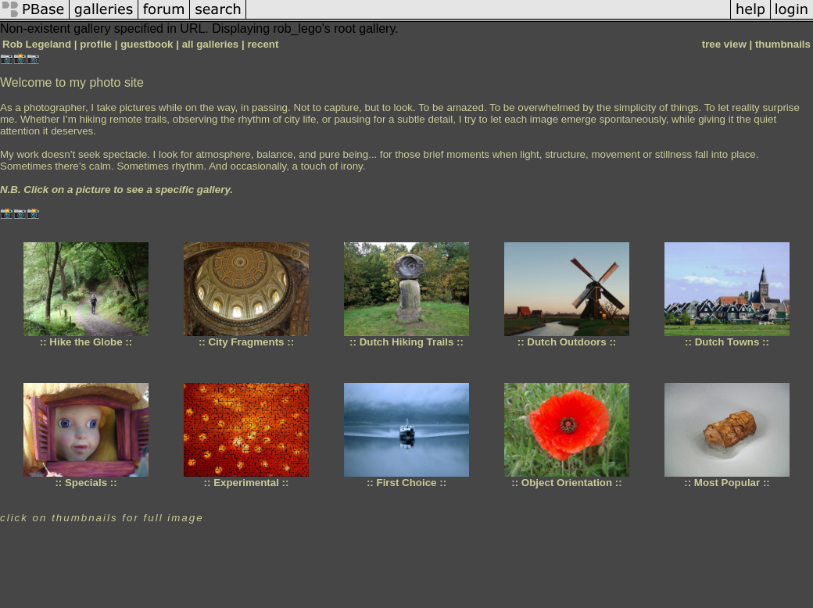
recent (262, 44)
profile (96, 44)
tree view (724, 44)
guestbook (146, 44)
